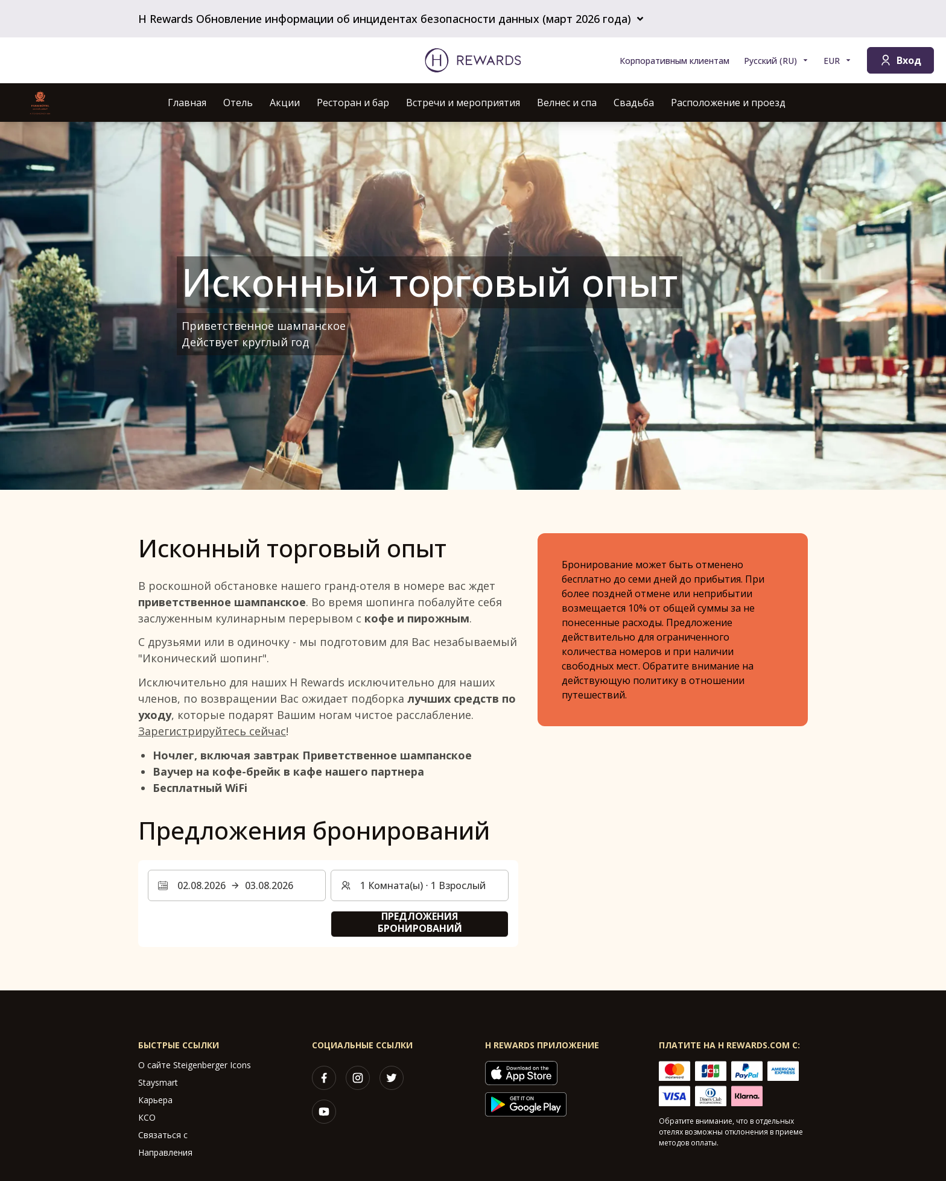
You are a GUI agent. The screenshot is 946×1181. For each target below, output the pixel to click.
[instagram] (358, 1078)
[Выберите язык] (776, 60)
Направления (165, 1152)
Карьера (155, 1100)
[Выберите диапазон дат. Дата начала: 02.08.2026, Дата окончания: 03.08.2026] (237, 885)
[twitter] (391, 1078)
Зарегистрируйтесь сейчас (212, 731)
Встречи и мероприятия (463, 102)
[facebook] (324, 1078)
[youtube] (324, 1112)
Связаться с (163, 1135)
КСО (147, 1117)
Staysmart (158, 1082)
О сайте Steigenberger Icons (194, 1065)
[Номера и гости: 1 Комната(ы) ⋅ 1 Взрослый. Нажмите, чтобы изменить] (420, 885)
